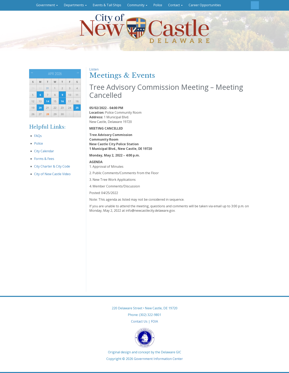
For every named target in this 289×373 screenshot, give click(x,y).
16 (62, 101)
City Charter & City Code (52, 166)
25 (77, 107)
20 (40, 107)
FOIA (154, 321)
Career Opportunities (205, 5)
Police (157, 5)
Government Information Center (158, 359)
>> (78, 72)
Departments (75, 5)
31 (47, 88)
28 (47, 114)
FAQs (38, 136)
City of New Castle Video (52, 174)
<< (32, 72)
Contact (175, 5)
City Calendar (44, 151)
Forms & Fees (44, 158)
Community (137, 5)
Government (47, 5)
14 (47, 101)
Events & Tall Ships (107, 5)
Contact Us (139, 321)
